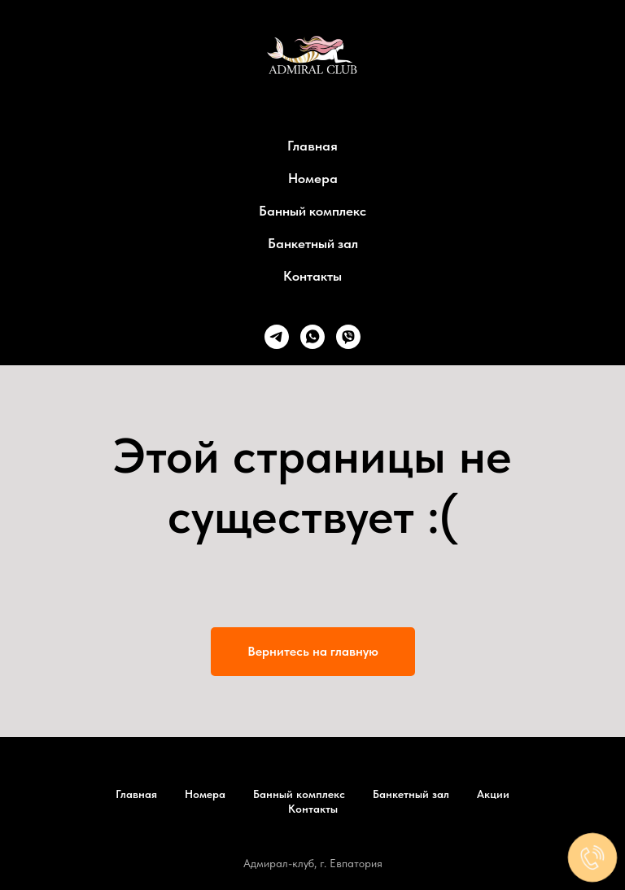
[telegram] (276, 337)
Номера (313, 178)
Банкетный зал (313, 243)
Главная (312, 145)
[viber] (348, 337)
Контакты (312, 276)
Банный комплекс (312, 211)
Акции (493, 794)
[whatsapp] (312, 337)
